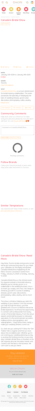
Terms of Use (19, 402)
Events (9, 396)
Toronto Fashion (5, 17)
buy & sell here (19, 121)
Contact (16, 392)
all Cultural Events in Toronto (11, 211)
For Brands (24, 392)
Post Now (5, 137)
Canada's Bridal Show (9, 91)
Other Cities (23, 397)
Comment (6, 107)
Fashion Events (15, 17)
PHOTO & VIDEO (15, 137)
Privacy (24, 402)
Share (28, 107)
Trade (15, 397)
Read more (5, 103)
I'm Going (17, 107)
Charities (30, 396)
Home (3, 396)
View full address (7, 85)
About (9, 392)
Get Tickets (5, 23)
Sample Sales (16, 396)
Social (10, 397)
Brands (24, 396)
